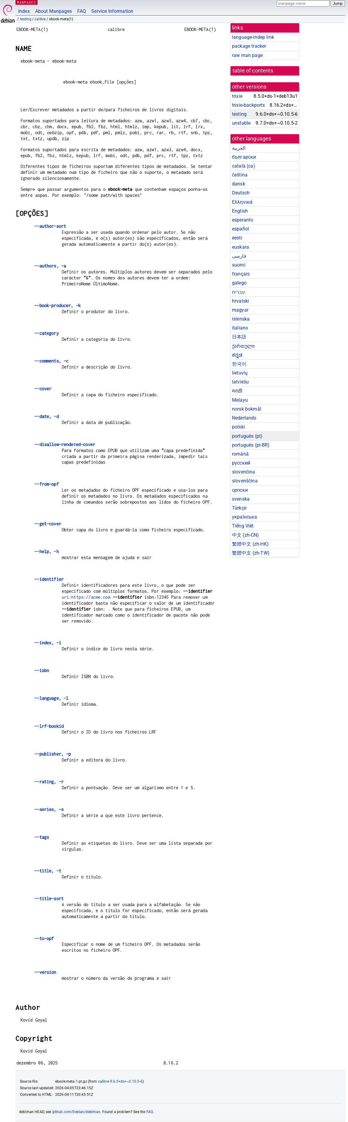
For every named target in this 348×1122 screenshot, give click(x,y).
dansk (238, 184)
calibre (40, 19)
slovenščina (245, 481)
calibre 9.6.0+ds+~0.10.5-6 (120, 1081)
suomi (238, 265)
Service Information (112, 11)
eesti (237, 238)
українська (244, 517)
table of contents (253, 71)
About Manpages (53, 11)
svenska (241, 499)
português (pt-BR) (251, 445)
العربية (238, 148)
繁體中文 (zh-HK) (250, 544)
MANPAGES (26, 2)
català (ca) (243, 166)
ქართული (243, 346)
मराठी (237, 391)
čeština (240, 175)
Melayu (240, 400)
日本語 (239, 337)
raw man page (247, 55)
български (244, 157)
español (240, 229)
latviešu (240, 382)
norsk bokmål (246, 409)
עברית (238, 292)
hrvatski (240, 301)
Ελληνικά (242, 202)
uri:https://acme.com (86, 597)
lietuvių (240, 373)
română (240, 454)
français (241, 274)
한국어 (239, 364)
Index (24, 11)
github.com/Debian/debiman (76, 1112)
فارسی (239, 256)
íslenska (241, 319)
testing (25, 19)
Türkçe (239, 508)
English (240, 211)
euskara (240, 247)
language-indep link (253, 37)
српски (240, 490)
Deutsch (241, 193)
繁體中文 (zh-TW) (251, 553)
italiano (240, 328)
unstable (241, 123)
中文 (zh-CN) (245, 535)
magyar (240, 310)
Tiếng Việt (243, 526)
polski (238, 427)
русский (241, 463)
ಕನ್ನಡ (237, 355)
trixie (237, 96)
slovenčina (243, 472)
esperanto (242, 220)
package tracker (249, 46)
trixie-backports (248, 105)
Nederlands (244, 418)
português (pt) (247, 436)
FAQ (81, 11)
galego (239, 283)
